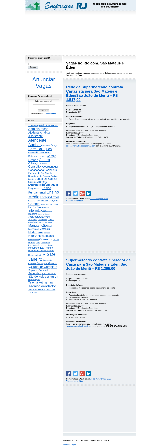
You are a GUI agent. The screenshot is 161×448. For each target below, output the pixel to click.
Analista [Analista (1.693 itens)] (45, 132)
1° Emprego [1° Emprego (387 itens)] (34, 125)
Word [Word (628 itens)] (42, 289)
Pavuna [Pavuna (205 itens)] (56, 240)
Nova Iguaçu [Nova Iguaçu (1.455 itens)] (46, 235)
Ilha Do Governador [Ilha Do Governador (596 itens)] (38, 207)
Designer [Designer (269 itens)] (55, 176)
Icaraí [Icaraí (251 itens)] (55, 204)
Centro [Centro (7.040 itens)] (44, 160)
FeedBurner (51, 113)
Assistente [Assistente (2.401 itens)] (35, 136)
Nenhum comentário (74, 201)
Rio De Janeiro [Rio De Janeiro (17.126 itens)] (42, 257)
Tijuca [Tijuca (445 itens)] (50, 282)
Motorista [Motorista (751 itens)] (44, 229)
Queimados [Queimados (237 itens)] (42, 245)
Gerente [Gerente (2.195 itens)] (34, 204)
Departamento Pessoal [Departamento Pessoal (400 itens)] (39, 176)
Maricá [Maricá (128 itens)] (49, 226)
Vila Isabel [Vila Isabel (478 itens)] (33, 289)
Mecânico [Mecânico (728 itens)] (33, 229)
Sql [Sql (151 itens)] (29, 267)
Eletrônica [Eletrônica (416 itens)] (42, 182)
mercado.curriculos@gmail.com (79, 326)
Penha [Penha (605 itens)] (31, 242)
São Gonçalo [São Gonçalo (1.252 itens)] (36, 276)
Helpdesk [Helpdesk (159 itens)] (49, 204)
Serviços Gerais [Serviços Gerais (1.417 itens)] (47, 263)
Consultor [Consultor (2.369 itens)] (35, 166)
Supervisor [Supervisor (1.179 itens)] (34, 273)
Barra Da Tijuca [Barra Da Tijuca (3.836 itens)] (40, 149)
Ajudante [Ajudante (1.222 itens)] (33, 132)
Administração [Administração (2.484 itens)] (38, 129)
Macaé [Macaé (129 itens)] (30, 222)
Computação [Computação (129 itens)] (43, 163)
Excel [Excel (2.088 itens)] (55, 197)
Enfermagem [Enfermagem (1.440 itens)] (49, 184)
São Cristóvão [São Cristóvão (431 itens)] (49, 273)
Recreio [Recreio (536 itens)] (49, 247)
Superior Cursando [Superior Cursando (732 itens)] (38, 270)
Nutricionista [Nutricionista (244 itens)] (33, 240)
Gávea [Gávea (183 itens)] (42, 204)
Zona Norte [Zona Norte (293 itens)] (50, 290)
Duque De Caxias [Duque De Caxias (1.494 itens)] (45, 178)
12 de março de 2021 (99, 199)
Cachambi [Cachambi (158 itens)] (42, 156)
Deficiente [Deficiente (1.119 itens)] (34, 173)
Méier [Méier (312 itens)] (40, 232)
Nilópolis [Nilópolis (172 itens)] (47, 233)
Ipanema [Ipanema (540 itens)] (32, 214)
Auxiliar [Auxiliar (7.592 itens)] (34, 145)
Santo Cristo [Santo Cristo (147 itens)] (47, 260)
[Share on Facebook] (68, 193)
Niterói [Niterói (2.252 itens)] (32, 235)
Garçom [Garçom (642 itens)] (53, 200)
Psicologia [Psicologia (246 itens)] (32, 245)
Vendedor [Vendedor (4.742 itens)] (48, 286)
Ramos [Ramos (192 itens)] (50, 245)
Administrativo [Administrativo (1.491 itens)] (49, 125)
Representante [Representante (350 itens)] (35, 255)
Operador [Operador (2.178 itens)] (45, 239)
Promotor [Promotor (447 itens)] (45, 242)
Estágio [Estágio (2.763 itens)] (45, 197)
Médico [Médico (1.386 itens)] (33, 232)
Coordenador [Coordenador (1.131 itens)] (50, 166)
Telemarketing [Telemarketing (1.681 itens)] (37, 282)
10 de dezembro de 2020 (100, 379)
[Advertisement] (80, 32)
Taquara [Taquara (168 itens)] (37, 280)
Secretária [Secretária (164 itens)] (32, 264)
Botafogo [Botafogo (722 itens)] (33, 156)
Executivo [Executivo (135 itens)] (31, 201)
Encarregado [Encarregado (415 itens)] (34, 185)
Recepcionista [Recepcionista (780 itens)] (36, 247)
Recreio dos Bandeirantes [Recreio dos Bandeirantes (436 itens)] (41, 250)
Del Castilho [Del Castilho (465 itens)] (47, 173)
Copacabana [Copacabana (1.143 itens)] (36, 169)
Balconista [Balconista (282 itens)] (45, 145)
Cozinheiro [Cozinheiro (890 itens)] (50, 170)
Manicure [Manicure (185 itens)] (48, 222)
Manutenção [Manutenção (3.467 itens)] (37, 225)
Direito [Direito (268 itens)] (31, 179)
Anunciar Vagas (43, 82)
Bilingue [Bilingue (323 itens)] (32, 153)
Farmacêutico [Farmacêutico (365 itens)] (42, 201)
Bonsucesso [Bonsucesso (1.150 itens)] (43, 152)
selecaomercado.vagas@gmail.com (80, 146)
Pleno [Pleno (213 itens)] (38, 243)
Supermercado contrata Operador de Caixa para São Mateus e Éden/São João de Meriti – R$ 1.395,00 (98, 264)
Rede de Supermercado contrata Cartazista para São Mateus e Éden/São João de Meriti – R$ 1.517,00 (94, 93)
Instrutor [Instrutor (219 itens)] (48, 211)
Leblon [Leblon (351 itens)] (51, 219)
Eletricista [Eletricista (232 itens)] (32, 182)
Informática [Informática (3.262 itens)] (36, 210)
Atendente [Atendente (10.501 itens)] (37, 140)
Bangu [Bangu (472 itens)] (54, 145)
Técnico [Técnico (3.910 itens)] (34, 286)
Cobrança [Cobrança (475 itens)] (33, 163)
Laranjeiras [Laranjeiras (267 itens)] (42, 220)
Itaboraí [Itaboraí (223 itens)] (41, 214)
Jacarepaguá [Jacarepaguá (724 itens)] (35, 216)
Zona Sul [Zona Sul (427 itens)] (32, 292)
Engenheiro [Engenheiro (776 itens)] (34, 188)
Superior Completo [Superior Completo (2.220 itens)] (44, 267)
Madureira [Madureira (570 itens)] (38, 222)
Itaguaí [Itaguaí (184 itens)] (47, 214)
